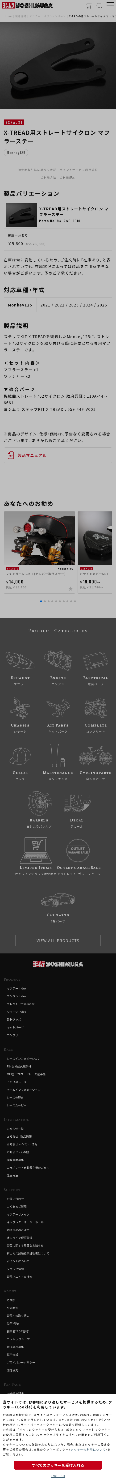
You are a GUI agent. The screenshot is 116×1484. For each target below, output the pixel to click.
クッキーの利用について (88, 1449)
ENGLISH (58, 1476)
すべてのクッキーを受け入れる (58, 1465)
